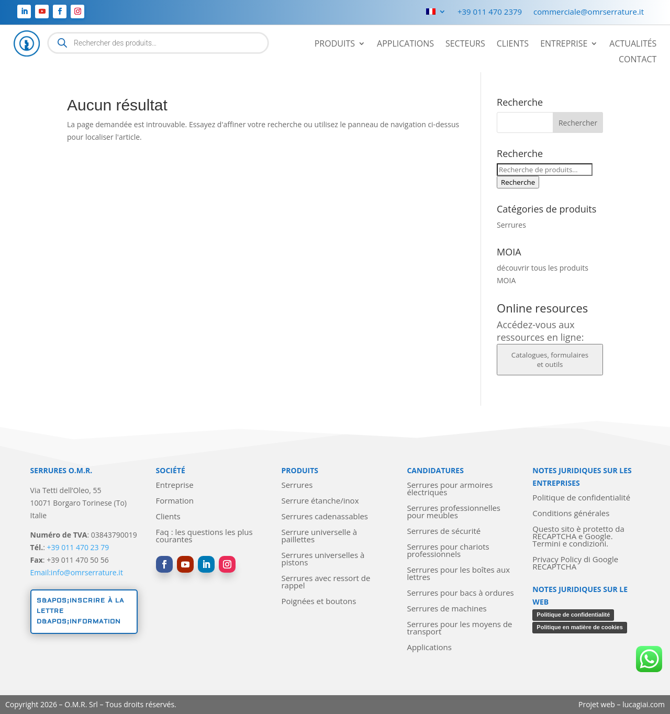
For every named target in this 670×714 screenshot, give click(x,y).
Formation (175, 501)
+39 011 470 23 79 (78, 547)
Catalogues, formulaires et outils (549, 359)
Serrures (511, 225)
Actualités (632, 44)
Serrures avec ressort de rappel (325, 582)
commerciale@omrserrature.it (588, 12)
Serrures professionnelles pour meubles (453, 512)
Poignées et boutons (318, 601)
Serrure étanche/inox (320, 501)
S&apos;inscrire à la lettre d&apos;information (80, 611)
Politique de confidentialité (581, 498)
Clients (513, 44)
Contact (637, 60)
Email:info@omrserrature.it (76, 572)
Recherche (518, 182)
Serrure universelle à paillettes (319, 536)
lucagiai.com (643, 704)
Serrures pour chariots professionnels (448, 551)
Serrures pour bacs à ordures (460, 593)
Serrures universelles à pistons (322, 559)
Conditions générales (570, 513)
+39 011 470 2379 (489, 12)
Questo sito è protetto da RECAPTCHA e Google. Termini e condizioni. (578, 537)
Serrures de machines (446, 609)
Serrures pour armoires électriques (450, 489)
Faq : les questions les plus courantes (204, 536)
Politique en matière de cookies (579, 627)
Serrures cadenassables (324, 516)
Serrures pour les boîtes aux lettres (458, 574)
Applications (405, 44)
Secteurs (465, 44)
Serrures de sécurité (444, 531)
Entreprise (563, 44)
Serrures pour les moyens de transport (459, 628)
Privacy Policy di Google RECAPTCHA (575, 563)
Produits (335, 44)
